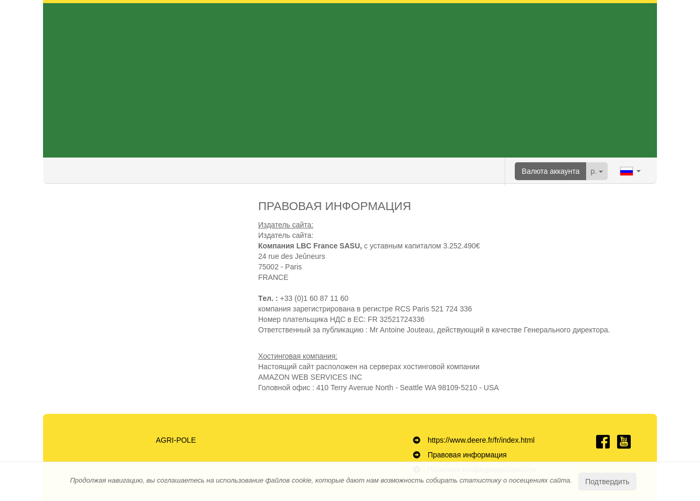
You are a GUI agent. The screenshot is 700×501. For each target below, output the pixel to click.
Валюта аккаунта (550, 171)
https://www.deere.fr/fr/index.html (481, 440)
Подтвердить (607, 481)
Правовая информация (467, 455)
